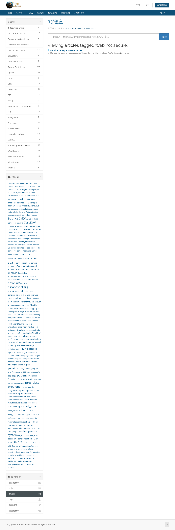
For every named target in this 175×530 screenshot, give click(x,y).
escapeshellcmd (18, 291)
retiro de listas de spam (27, 399)
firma (21, 308)
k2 (37, 333)
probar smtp (19, 383)
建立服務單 (24, 510)
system (13, 435)
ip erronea (12, 333)
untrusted (21, 452)
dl (9, 273)
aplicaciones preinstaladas (19, 209)
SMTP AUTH (35, 414)
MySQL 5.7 (12, 352)
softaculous (12, 418)
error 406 (14, 283)
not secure (32, 352)
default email (20, 266)
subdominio (13, 428)
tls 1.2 (18, 442)
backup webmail (14, 215)
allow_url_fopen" (14, 206)
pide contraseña (33, 372)
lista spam (22, 342)
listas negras (31, 342)
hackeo (37, 311)
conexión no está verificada (27, 235)
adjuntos (20, 203)
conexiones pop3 (15, 238)
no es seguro (22, 352)
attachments (20, 212)
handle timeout (14, 314)
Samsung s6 (17, 406)
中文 (139, 4)
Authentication (32, 212)
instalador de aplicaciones (18, 330)
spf (25, 422)
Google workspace (26, 311)
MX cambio (29, 349)
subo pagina (13, 431)
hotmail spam (20, 321)
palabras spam (32, 358)
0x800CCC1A (35, 186)
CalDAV (23, 218)
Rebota (24, 393)
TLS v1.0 (26, 442)
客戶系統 (51, 28)
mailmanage (29, 345)
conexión (11, 235)
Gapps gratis (35, 308)
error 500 (25, 283)
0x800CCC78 (13, 189)
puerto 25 (31, 390)
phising (28, 368)
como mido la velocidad (27, 232)
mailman (20, 345)
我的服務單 (24, 483)
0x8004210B (34, 183)
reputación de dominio (26, 396)
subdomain (28, 425)
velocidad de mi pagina (24, 455)
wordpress (12, 464)
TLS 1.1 (11, 442)
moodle (18, 349)
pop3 (14, 376)
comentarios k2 (14, 229)
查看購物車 (162, 5)
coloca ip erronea (32, 226)
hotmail (21, 318)
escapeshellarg (18, 287)
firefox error (13, 308)
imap (20, 327)
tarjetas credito (24, 435)
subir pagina (23, 428)
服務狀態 (52, 12)
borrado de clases (29, 215)
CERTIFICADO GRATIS (16, 226)
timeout (26, 439)
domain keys (23, 273)
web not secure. (27, 458)
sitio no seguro (24, 414)
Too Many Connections (21, 446)
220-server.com (14, 199)
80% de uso (31, 199)
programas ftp (14, 390)
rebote (30, 393)
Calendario (33, 219)
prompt (23, 390)
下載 (24, 499)
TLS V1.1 (33, 442)
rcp (19, 393)
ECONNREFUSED (14, 276)
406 (23, 199)
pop (9, 376)
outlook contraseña (16, 355)
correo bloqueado (32, 248)
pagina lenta (29, 355)
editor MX (25, 276)
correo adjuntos (17, 248)
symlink (23, 431)
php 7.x (11, 372)
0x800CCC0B (24, 186)
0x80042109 (13, 183)
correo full (12, 251)
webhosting (12, 461)
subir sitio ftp (34, 428)
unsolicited (12, 452)
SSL (34, 422)
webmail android (25, 461)
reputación (12, 396)
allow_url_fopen (31, 203)
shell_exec (29, 406)
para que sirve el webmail (18, 362)
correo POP (23, 259)
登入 (148, 4)
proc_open (15, 387)
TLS (30, 439)
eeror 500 (34, 276)
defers (17, 269)
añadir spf (12, 203)
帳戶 (163, 12)
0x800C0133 (13, 186)
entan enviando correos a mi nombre (23, 279)
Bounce (13, 218)
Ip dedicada (35, 330)
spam (19, 418)
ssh (29, 421)
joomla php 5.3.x (29, 333)
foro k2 (26, 308)
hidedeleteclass (27, 314)
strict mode (19, 425)
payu (23, 368)
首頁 (10, 12)
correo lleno (18, 255)
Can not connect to (15, 223)
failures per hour (22, 305)
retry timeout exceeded (17, 403)
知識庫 (40, 12)
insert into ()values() (30, 327)
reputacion (12, 399)
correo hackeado (24, 251)
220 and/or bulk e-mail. (30, 195)
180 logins (23, 189)
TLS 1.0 (35, 439)
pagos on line (20, 358)
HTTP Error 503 (33, 321)
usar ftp (29, 452)
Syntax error (32, 431)
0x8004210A (23, 183)
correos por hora (23, 263)
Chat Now (79, 12)
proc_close (32, 383)
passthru (14, 368)
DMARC (14, 273)
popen (21, 375)
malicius (11, 349)
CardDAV (30, 222)
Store (20, 12)
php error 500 (20, 372)
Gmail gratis (13, 311)
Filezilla (33, 305)
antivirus (35, 206)
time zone (18, 439)
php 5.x (35, 368)
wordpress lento (24, 464)
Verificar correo (14, 458)
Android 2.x (26, 206)
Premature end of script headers (21, 379)
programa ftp (28, 387)
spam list (25, 418)
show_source (13, 410)
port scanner (31, 376)
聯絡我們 (65, 12)
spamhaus (19, 422)
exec (28, 301)
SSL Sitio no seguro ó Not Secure (65, 50)
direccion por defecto (30, 269)
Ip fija (19, 333)
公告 (31, 12)
